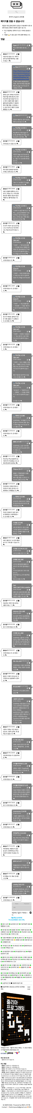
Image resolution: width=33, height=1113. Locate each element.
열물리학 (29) (25, 967)
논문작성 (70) (6, 983)
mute (29, 989)
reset (29, 987)
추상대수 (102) (26, 932)
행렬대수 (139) (5, 926)
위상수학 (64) (5, 934)
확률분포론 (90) (9, 977)
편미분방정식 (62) (20, 951)
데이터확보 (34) (13, 973)
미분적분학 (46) (25, 924)
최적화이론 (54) (5, 959)
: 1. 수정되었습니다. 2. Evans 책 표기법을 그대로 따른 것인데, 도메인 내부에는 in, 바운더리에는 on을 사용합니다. (16, 1088)
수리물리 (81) (15, 965)
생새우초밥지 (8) (17, 983)
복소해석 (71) (20, 938)
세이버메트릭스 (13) (10, 961)
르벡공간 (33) (9, 948)
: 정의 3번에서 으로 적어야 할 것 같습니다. (14, 1069)
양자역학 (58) (14, 967)
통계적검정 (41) (5, 975)
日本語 (22, 17)
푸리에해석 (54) (8, 940)
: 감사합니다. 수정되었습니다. (10, 1065)
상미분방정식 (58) (7, 951)
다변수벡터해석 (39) (8, 938)
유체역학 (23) (5, 969)
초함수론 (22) (28, 940)
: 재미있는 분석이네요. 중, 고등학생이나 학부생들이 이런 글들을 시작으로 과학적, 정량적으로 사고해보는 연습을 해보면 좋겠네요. (16, 1084)
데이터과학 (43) (24, 973)
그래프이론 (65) (24, 930)
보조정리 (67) (14, 924)
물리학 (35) (5, 965)
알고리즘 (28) (16, 957)
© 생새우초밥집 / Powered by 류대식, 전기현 (16, 1105)
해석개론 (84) (15, 932)
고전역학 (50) (25, 965)
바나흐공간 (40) (17, 946)
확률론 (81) (19, 977)
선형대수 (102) (5, 932)
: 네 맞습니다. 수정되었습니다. (10, 1067)
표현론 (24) (18, 940)
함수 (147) (5, 924)
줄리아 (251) (6, 957)
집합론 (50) (14, 930)
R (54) (4, 973)
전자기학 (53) (5, 967)
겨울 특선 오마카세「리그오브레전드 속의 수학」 (16, 919)
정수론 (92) (5, 930)
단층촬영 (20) (6, 942)
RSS (29, 1107)
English (16, 17)
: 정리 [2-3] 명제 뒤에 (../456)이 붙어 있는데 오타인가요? (16, 1071)
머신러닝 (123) (16, 959)
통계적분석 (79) (16, 975)
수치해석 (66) (26, 957)
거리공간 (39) (6, 946)
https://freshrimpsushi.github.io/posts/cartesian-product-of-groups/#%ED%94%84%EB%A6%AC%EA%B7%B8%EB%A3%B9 (21, 75)
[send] (31, 913)
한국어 (11, 17)
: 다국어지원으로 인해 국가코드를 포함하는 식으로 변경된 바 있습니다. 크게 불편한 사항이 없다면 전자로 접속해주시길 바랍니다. (16, 1097)
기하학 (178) (14, 934)
